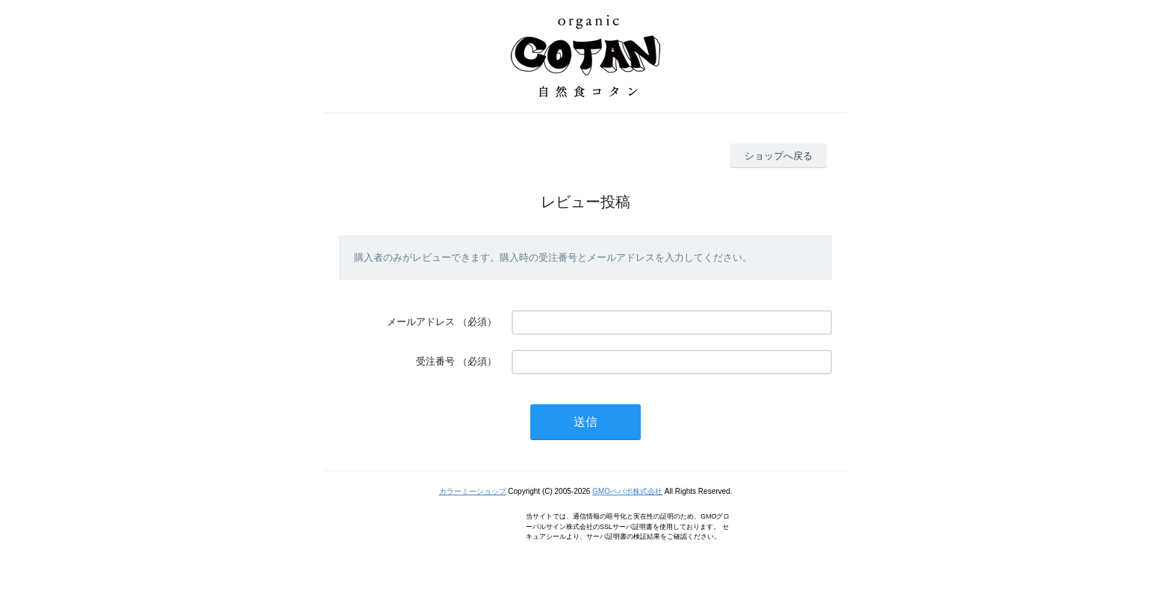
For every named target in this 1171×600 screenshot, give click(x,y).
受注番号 (435, 361)
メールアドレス (421, 321)
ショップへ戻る (779, 155)
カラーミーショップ (472, 491)
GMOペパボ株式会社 (627, 491)
